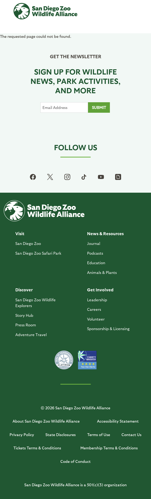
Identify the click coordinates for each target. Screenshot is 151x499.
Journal (93, 243)
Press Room (25, 324)
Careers (94, 309)
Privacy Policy (22, 434)
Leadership (97, 299)
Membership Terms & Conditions (109, 447)
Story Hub (24, 315)
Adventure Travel (31, 334)
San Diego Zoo (28, 243)
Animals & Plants (102, 272)
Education (96, 262)
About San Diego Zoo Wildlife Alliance (46, 421)
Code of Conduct (75, 461)
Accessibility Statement (118, 421)
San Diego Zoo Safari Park (38, 253)
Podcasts (95, 253)
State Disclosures (60, 434)
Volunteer (96, 319)
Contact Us (131, 434)
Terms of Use (98, 434)
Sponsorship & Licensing (108, 328)
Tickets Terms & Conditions (37, 447)
